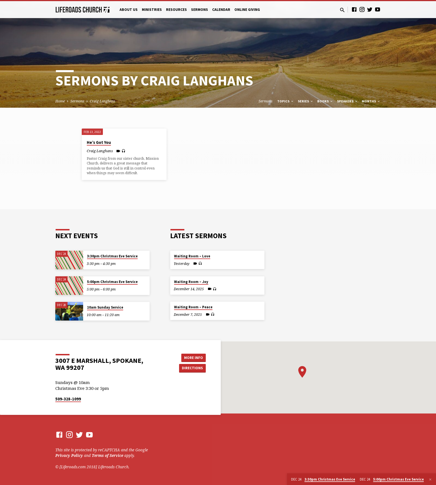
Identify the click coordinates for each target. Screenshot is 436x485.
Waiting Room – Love (192, 256)
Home (60, 101)
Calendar (221, 9)
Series (306, 101)
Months (371, 101)
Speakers (347, 101)
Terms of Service (107, 455)
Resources (176, 9)
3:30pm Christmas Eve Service (112, 256)
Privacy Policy (69, 455)
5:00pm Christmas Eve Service (112, 281)
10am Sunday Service (105, 307)
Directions (192, 368)
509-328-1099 (68, 399)
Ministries (152, 9)
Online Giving (247, 9)
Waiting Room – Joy (191, 281)
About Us (129, 9)
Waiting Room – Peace (193, 307)
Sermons (199, 9)
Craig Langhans (102, 101)
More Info (192, 357)
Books (325, 101)
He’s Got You (99, 142)
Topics (285, 101)
